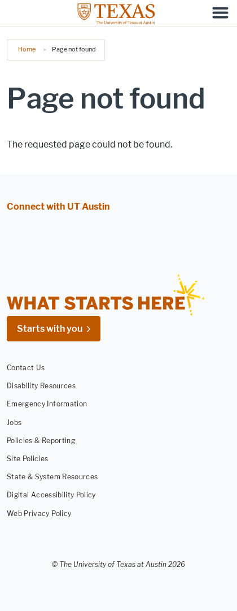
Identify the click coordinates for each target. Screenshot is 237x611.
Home (27, 49)
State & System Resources (52, 477)
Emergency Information (47, 404)
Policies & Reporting (41, 440)
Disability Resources (41, 386)
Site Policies (28, 458)
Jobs (14, 422)
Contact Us (26, 367)
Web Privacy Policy (39, 513)
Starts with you (49, 328)
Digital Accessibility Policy (51, 495)
